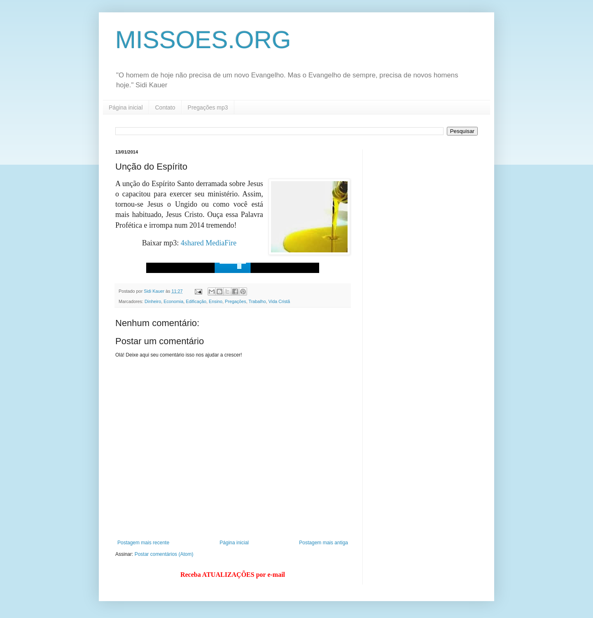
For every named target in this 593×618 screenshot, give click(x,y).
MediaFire (220, 243)
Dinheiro (153, 301)
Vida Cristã (279, 301)
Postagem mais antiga (323, 543)
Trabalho (257, 301)
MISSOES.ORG (203, 40)
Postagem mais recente (143, 543)
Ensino (215, 301)
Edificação (196, 301)
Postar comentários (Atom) (164, 554)
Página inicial (126, 107)
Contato (165, 107)
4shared (192, 243)
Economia (173, 301)
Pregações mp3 (208, 107)
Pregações (235, 301)
